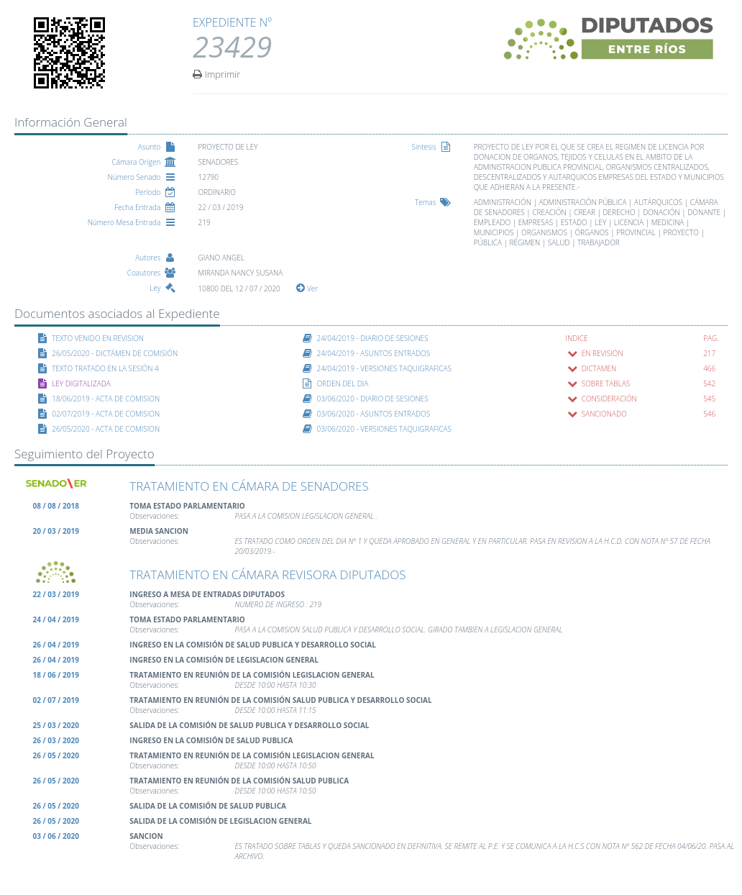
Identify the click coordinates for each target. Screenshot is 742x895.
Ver (307, 288)
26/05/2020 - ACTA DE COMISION (106, 429)
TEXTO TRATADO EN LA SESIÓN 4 (105, 368)
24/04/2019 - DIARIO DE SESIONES (372, 338)
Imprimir (216, 73)
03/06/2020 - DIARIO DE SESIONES (372, 399)
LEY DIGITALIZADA (81, 383)
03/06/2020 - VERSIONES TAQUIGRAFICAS (384, 429)
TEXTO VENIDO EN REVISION (98, 338)
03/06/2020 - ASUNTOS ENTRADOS (373, 414)
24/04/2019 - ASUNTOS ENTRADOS (373, 353)
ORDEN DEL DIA (342, 383)
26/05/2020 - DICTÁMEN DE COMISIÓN (115, 353)
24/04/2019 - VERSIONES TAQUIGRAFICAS (384, 368)
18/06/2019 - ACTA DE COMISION (106, 399)
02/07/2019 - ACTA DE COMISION (106, 414)
